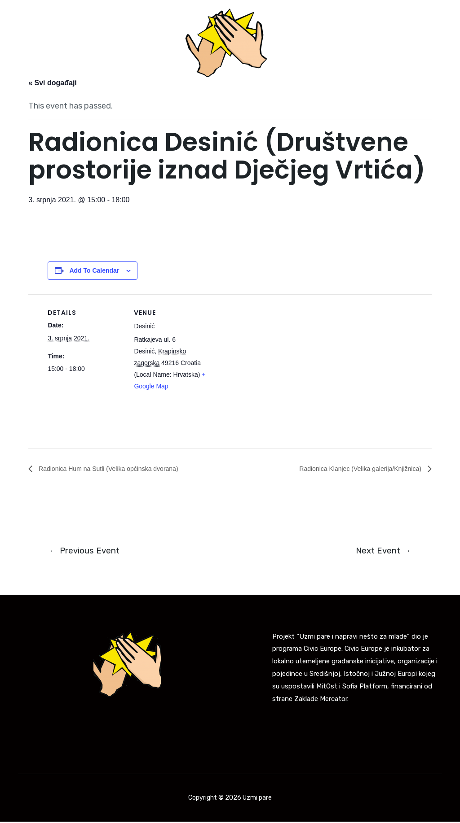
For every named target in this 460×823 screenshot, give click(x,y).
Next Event (381, 552)
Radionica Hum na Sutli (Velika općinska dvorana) (117, 468)
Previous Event (86, 552)
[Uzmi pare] (226, 43)
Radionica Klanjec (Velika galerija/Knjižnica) (352, 468)
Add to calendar (94, 270)
